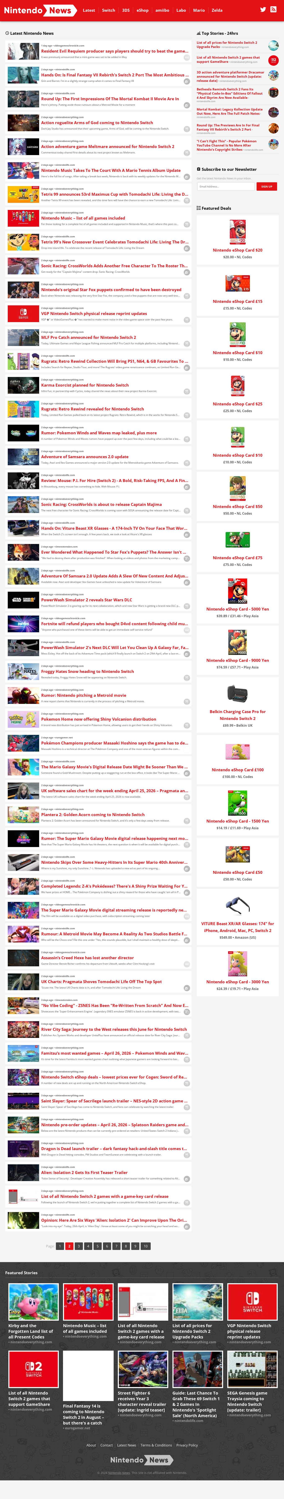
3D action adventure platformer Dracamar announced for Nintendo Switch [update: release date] (230, 76)
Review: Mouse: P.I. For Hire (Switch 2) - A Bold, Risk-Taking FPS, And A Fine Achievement (115, 480)
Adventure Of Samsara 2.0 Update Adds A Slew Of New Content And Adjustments (115, 576)
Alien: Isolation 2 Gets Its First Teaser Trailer (84, 1172)
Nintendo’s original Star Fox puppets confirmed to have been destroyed (111, 289)
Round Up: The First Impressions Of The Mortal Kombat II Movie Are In (110, 99)
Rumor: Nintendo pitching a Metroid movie (83, 695)
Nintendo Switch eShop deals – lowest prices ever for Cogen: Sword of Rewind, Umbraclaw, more (115, 1077)
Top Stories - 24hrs (216, 33)
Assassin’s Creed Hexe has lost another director (87, 957)
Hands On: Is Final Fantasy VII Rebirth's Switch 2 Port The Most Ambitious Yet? (115, 75)
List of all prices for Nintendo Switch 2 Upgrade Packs (192, 1331)
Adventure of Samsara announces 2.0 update (85, 456)
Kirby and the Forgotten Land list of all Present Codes (30, 1331)
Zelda (217, 10)
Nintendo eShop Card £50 (237, 872)
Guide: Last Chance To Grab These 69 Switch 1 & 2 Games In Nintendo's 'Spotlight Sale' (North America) (196, 1404)
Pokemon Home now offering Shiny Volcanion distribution (98, 719)
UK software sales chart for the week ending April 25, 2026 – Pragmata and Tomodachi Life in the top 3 (115, 790)
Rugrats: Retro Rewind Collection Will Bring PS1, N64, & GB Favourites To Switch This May (115, 361)
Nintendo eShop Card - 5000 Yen (237, 609)
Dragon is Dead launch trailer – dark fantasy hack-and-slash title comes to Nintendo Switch (115, 1148)
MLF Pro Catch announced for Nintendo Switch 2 (88, 337)
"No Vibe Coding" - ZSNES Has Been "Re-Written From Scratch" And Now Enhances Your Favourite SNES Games (115, 1005)
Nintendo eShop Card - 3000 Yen (237, 982)
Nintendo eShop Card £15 (237, 301)
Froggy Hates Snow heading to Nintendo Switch (87, 671)
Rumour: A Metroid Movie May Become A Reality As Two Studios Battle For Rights (115, 934)
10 (146, 1246)
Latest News (126, 1445)
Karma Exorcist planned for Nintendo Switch (85, 385)
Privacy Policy (187, 1445)
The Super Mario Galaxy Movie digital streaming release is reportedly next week (115, 910)
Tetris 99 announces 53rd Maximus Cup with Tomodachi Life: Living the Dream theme (115, 194)
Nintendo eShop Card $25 (237, 404)
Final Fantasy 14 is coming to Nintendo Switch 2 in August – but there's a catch (83, 1414)
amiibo (162, 10)
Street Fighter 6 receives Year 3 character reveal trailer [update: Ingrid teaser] (142, 1401)
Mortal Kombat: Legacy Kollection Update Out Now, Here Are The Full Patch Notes (230, 111)
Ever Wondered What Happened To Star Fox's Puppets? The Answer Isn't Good (115, 552)
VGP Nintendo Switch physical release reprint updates (94, 313)
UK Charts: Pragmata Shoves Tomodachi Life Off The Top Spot (101, 981)
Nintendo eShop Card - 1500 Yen (237, 821)
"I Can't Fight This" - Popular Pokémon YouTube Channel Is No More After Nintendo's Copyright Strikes (227, 145)
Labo (181, 10)
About (91, 1445)
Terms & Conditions (156, 1445)
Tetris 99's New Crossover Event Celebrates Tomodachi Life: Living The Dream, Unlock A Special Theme (115, 242)
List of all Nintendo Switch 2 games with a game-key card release (104, 1196)
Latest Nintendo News (28, 33)
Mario (199, 10)
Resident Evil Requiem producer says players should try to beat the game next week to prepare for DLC (115, 51)
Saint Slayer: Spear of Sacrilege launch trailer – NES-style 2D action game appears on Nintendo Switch (115, 1101)
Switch (108, 10)
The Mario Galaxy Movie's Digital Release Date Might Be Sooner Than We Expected (115, 767)
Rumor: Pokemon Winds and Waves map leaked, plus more (99, 433)
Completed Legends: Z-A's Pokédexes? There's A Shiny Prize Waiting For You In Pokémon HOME (115, 886)
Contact (106, 1445)
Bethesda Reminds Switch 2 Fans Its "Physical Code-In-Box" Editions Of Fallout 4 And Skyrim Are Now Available (230, 93)
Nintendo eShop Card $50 (237, 506)
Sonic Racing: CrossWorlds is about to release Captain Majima (101, 504)
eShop (143, 10)
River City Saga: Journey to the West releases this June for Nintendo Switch (114, 1029)
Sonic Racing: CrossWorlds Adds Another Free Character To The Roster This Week (115, 266)
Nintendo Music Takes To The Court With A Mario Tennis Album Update (111, 170)
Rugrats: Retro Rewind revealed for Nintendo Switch (92, 409)
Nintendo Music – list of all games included (83, 218)
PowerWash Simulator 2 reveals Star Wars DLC (86, 600)
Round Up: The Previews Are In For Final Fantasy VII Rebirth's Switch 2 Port (228, 127)
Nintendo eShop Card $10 (237, 352)
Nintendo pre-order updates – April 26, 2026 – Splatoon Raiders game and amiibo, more (115, 1124)
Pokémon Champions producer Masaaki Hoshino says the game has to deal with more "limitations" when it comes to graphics (115, 743)
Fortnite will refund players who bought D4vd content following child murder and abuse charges (115, 623)
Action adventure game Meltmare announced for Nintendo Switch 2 (107, 146)
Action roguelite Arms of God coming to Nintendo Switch (97, 122)
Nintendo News (40, 10)
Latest (89, 10)
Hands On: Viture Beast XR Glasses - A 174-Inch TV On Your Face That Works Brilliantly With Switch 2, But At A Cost (115, 528)
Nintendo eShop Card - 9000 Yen (237, 660)
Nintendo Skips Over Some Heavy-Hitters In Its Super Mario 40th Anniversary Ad (115, 862)
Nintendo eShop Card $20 (237, 250)
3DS (126, 10)
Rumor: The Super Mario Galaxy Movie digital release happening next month (115, 838)
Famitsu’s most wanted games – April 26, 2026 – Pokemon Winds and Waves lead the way (115, 1053)
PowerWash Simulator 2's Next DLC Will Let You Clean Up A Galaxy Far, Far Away (115, 647)
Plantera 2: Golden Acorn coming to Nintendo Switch (93, 814)
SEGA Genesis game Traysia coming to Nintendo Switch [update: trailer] (247, 1401)
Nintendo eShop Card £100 (238, 770)
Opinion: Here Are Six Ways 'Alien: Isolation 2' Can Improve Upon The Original (115, 1220)
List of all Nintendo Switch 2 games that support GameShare (29, 1398)
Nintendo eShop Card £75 (237, 558)
